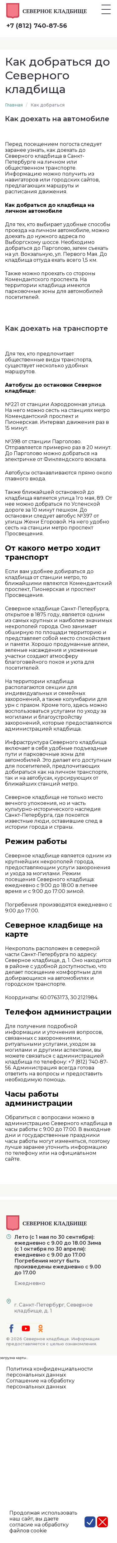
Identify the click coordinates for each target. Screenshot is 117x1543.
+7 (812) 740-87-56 (36, 25)
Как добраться (48, 105)
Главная (14, 105)
